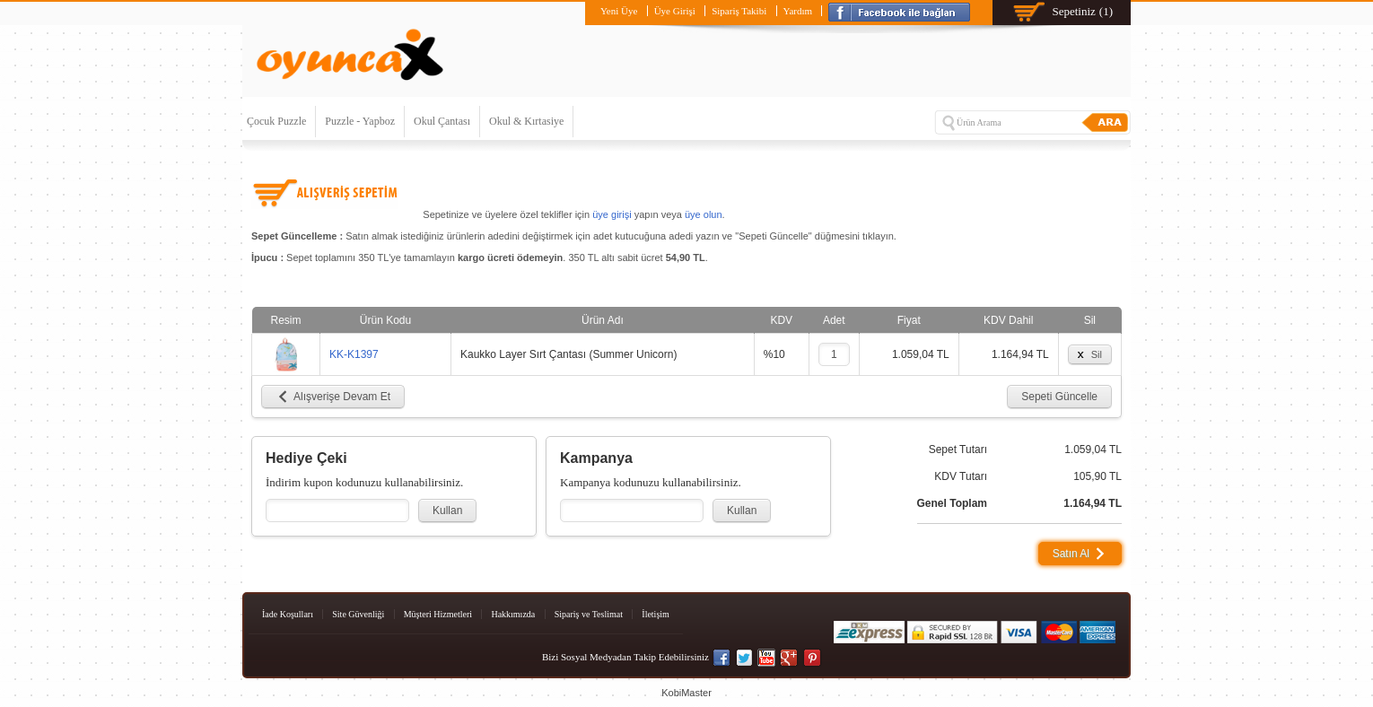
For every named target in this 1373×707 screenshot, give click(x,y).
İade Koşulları (287, 614)
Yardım (798, 10)
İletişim (655, 614)
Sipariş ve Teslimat (589, 614)
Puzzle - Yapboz (360, 121)
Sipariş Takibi (739, 10)
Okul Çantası (442, 121)
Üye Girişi (674, 10)
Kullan (447, 510)
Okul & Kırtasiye (526, 121)
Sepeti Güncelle (1059, 396)
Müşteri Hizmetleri (438, 614)
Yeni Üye (618, 10)
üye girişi (611, 214)
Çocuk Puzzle (276, 121)
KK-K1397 (354, 354)
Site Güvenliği (358, 614)
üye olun (703, 214)
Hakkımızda (513, 614)
